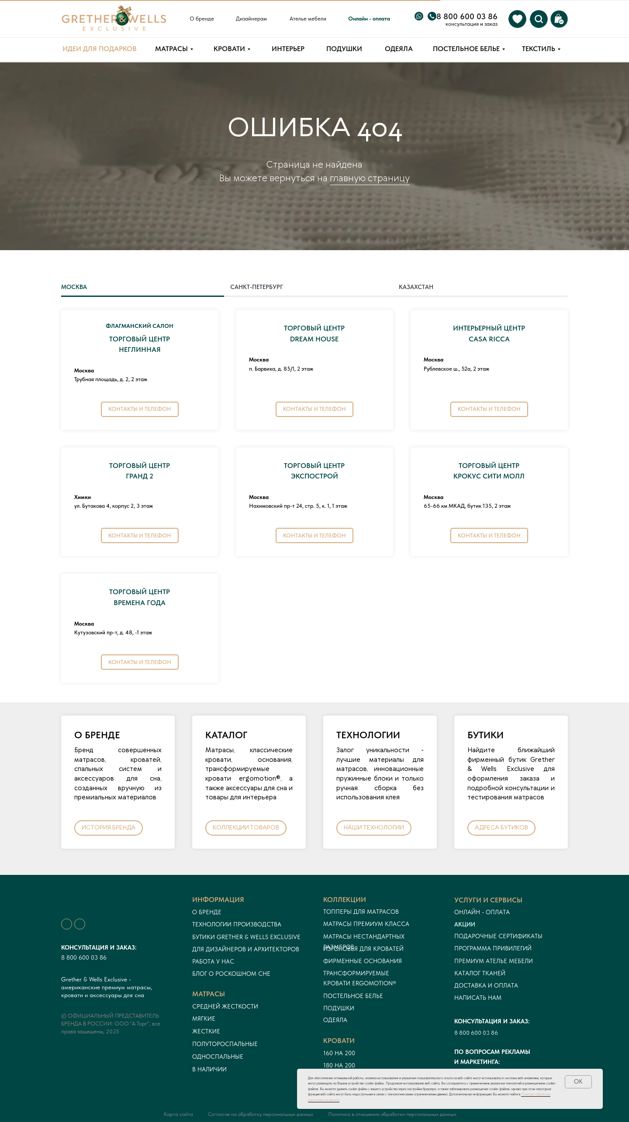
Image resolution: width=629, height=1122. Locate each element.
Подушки (338, 1008)
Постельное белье (353, 995)
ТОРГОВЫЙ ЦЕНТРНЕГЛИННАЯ (139, 339)
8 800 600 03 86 (84, 957)
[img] (517, 19)
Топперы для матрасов (361, 911)
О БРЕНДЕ (97, 734)
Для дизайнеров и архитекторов (245, 949)
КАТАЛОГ (226, 734)
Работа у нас (213, 961)
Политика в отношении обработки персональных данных (392, 1114)
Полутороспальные (225, 1043)
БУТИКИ (485, 734)
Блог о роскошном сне (231, 973)
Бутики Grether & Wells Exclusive (246, 936)
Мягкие (203, 1018)
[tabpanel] (314, 499)
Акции (464, 924)
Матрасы (208, 994)
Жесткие (206, 1031)
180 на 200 (339, 1065)
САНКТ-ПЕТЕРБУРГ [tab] (256, 286)
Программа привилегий (493, 948)
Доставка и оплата (486, 985)
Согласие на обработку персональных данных (260, 1114)
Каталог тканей (479, 973)
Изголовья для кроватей (363, 948)
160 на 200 (339, 1053)
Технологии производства (236, 924)
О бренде (206, 912)
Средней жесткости (225, 1006)
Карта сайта (178, 1114)
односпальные (217, 1056)
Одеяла (335, 1019)
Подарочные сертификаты (498, 936)
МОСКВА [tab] (74, 286)
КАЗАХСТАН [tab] (416, 286)
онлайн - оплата (482, 912)
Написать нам (477, 997)
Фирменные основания (362, 960)
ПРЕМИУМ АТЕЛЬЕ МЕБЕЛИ (493, 960)
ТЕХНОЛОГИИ (368, 734)
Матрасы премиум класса (366, 923)
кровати (339, 1040)
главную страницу (370, 178)
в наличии (209, 1069)
